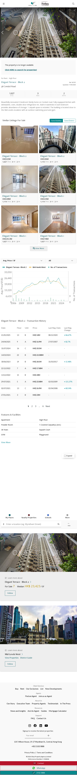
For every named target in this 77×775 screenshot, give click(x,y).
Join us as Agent (45, 696)
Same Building (56, 121)
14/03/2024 (5, 355)
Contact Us (41, 718)
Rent (22, 689)
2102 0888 (38, 772)
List (41, 689)
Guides (44, 711)
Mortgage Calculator (58, 711)
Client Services (38, 686)
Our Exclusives (32, 689)
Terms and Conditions (45, 753)
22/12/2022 (5, 368)
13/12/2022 (5, 375)
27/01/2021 (5, 395)
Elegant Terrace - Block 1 (52, 196)
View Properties (12, 657)
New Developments (53, 689)
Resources (38, 708)
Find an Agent (31, 696)
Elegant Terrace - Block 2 (14, 156)
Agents (38, 693)
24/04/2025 (5, 342)
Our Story (11, 703)
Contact (38, 763)
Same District (69, 121)
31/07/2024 (5, 348)
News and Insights (18, 711)
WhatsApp (38, 768)
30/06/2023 (5, 362)
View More (5, 442)
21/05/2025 (5, 335)
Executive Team (23, 703)
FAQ (33, 718)
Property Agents (39, 703)
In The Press (65, 703)
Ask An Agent (33, 711)
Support (38, 715)
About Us (38, 701)
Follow (10, 593)
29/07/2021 (5, 382)
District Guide (26, 657)
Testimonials (53, 703)
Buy (16, 689)
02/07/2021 (5, 388)
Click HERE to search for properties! (21, 70)
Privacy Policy (30, 753)
